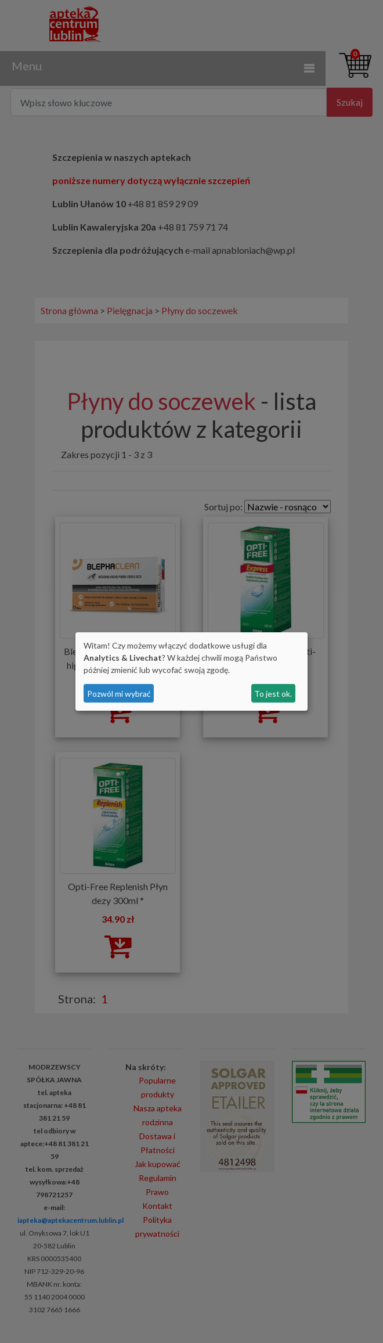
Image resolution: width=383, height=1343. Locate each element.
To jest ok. (273, 693)
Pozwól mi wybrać (119, 693)
